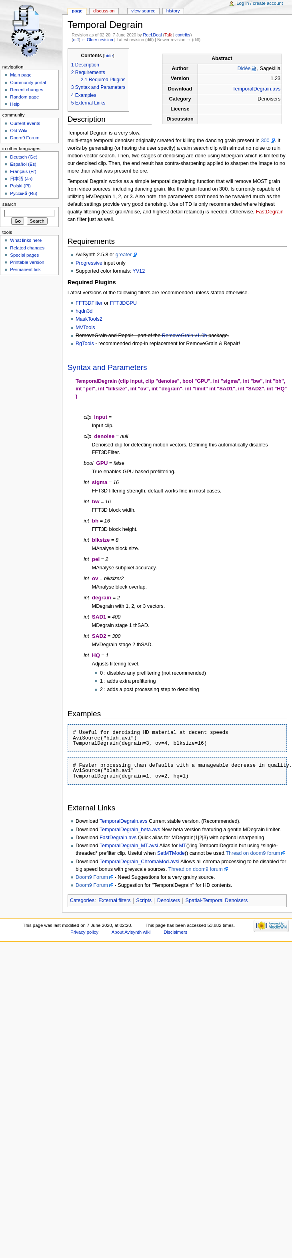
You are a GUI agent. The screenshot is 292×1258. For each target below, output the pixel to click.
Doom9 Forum (92, 877)
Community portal (28, 82)
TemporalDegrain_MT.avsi (129, 845)
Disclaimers (175, 932)
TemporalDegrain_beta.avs (130, 829)
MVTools (85, 327)
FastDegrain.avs (118, 837)
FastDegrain (270, 212)
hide (108, 55)
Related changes (27, 247)
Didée (243, 68)
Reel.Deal (152, 34)
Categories (82, 900)
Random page (24, 96)
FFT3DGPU (123, 303)
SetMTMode (171, 853)
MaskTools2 (89, 319)
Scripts (144, 900)
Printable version (27, 262)
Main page (21, 74)
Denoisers (168, 900)
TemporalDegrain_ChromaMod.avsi (140, 861)
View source (143, 10)
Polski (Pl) (20, 185)
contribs (183, 34)
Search (9, 204)
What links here (26, 240)
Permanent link (25, 269)
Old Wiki (18, 130)
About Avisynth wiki (131, 932)
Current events (25, 123)
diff (76, 39)
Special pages (24, 255)
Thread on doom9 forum (253, 853)
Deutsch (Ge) (23, 157)
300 (265, 140)
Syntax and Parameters (107, 367)
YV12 (138, 271)
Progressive (89, 263)
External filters (114, 900)
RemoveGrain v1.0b (184, 335)
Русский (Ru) (23, 193)
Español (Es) (23, 164)
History (173, 10)
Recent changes (26, 89)
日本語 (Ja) (21, 178)
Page (77, 10)
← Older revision (97, 39)
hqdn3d (84, 311)
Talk (168, 34)
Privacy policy (84, 932)
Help (15, 104)
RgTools (85, 343)
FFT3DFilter (89, 303)
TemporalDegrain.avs (256, 89)
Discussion (103, 10)
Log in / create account (259, 3)
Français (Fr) (23, 171)
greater (124, 254)
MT (182, 845)
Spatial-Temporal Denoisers (217, 900)
